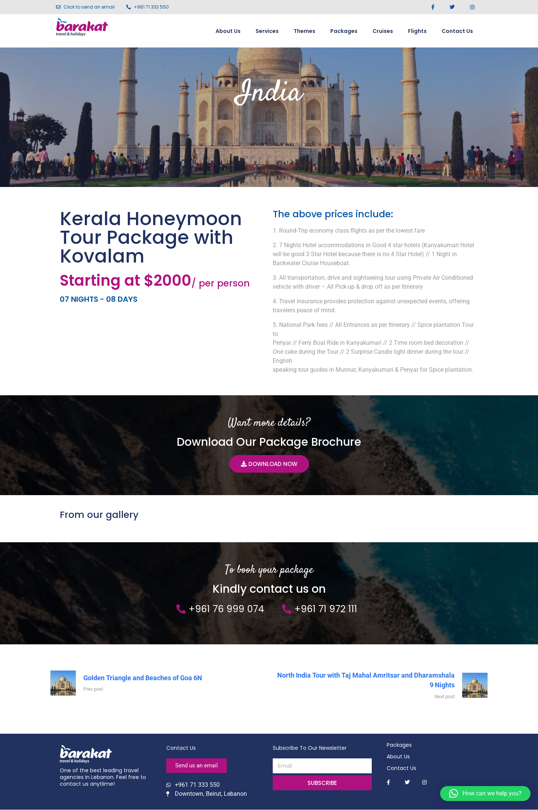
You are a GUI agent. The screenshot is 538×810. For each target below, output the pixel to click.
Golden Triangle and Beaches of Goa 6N (142, 678)
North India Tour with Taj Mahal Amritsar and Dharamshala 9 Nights (366, 681)
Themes (304, 31)
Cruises (382, 31)
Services (267, 31)
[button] (485, 793)
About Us (228, 31)
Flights (417, 31)
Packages (344, 31)
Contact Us (457, 31)
